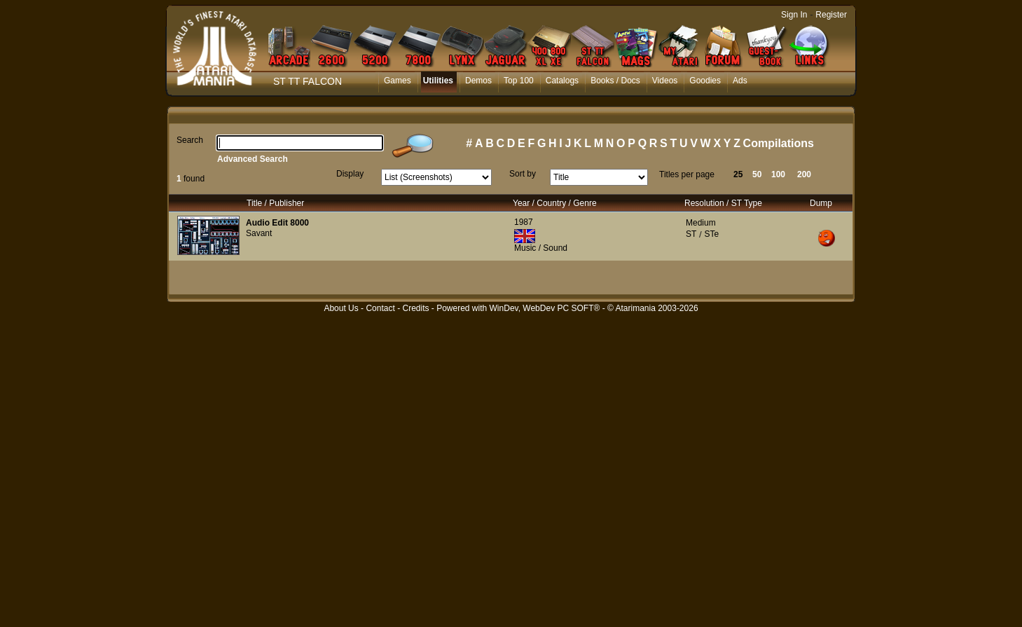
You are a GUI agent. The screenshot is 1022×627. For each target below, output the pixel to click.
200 (804, 174)
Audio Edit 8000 (277, 223)
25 (738, 174)
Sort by (522, 174)
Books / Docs (615, 80)
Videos (664, 80)
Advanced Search (252, 159)
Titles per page (686, 174)
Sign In (794, 15)
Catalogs (562, 80)
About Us (341, 308)
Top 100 (519, 80)
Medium (701, 223)
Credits (415, 308)
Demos (478, 80)
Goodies (705, 80)
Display (350, 174)
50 (756, 174)
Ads (740, 80)
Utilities (438, 80)
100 (778, 174)
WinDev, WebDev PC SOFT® (545, 308)
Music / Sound (540, 248)
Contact (380, 308)
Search (190, 140)
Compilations (778, 143)
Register (831, 15)
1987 (523, 222)
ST (691, 234)
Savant (259, 233)
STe (711, 234)
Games (397, 80)
